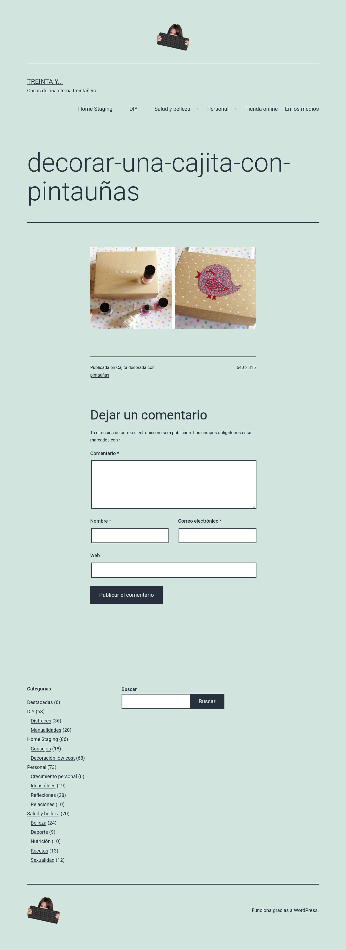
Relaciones (43, 804)
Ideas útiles (43, 785)
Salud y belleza (172, 109)
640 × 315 (246, 367)
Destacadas (40, 702)
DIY (133, 109)
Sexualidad (43, 860)
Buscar (129, 689)
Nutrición (40, 841)
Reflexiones (43, 795)
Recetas (39, 851)
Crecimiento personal (54, 776)
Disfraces (41, 721)
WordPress (306, 910)
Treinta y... (45, 81)
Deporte (39, 832)
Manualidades (46, 730)
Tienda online (261, 109)
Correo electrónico (200, 521)
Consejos (41, 749)
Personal (217, 109)
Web (95, 555)
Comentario (104, 453)
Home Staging (95, 109)
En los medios (302, 109)
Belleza (38, 823)
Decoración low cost (53, 758)
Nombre (100, 521)
